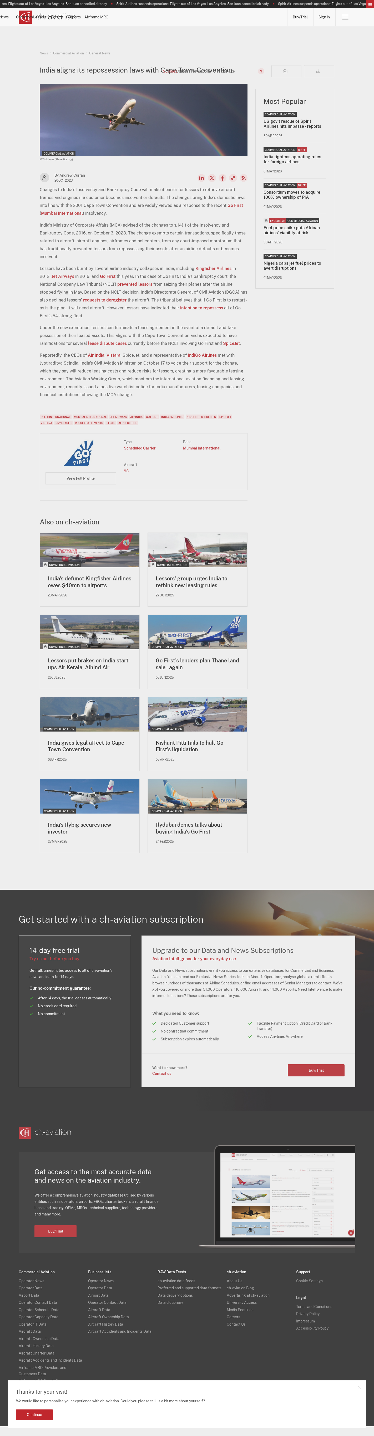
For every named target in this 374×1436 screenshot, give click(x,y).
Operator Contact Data (38, 1312)
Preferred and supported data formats (189, 1298)
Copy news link (233, 187)
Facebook (222, 187)
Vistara (113, 364)
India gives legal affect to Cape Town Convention (86, 755)
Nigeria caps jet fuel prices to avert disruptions (292, 275)
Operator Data (31, 1298)
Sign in (324, 17)
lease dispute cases (107, 352)
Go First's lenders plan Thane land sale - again (197, 673)
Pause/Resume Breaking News (370, 4)
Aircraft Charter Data (36, 1363)
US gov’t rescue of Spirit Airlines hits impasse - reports (292, 133)
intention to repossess (201, 316)
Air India (96, 364)
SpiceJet (231, 352)
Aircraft (197, 17)
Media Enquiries (240, 1319)
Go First (235, 214)
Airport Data (29, 1305)
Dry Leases (63, 431)
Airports (228, 17)
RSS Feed (243, 187)
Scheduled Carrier (140, 457)
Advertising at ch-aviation (248, 1305)
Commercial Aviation (68, 53)
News (100, 17)
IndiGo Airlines (202, 364)
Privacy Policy (308, 1323)
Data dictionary (170, 1312)
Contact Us (236, 1334)
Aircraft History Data (36, 1355)
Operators (132, 17)
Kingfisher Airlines (213, 277)
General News (99, 53)
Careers (233, 1327)
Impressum (305, 1330)
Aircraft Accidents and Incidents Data (50, 1370)
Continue (34, 1415)
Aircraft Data (30, 1341)
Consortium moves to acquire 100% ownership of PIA (292, 204)
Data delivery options (175, 1305)
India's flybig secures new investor (79, 837)
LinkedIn (201, 187)
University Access (242, 1312)
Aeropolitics (127, 431)
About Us (234, 1290)
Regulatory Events (89, 431)
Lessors (165, 17)
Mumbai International (62, 222)
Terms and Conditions (314, 1316)
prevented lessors (134, 293)
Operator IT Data (33, 1334)
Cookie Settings (309, 1290)
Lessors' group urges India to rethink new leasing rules (191, 590)
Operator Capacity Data (38, 1327)
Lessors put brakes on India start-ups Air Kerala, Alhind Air (89, 673)
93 (126, 480)
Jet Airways (63, 285)
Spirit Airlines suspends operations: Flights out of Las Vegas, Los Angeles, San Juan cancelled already (197, 4)
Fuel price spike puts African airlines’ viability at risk (292, 239)
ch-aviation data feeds (176, 1290)
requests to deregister (105, 308)
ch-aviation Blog (240, 1298)
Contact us (161, 1083)
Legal (111, 431)
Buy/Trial (299, 17)
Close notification (359, 1387)
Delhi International (55, 425)
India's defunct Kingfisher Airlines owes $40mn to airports (89, 590)
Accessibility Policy (312, 1338)
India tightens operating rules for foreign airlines (292, 168)
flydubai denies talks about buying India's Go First (189, 837)
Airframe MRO (266, 17)
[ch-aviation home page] (47, 17)
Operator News (31, 1290)
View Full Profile (81, 487)
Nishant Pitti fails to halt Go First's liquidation (189, 755)
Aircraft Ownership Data (39, 1348)
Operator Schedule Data (39, 1319)
